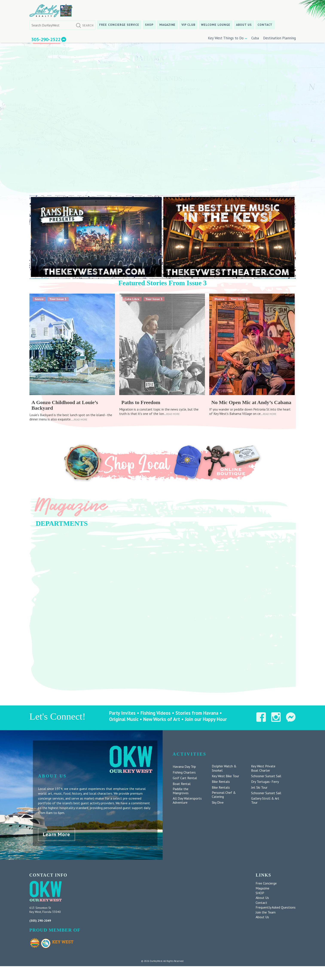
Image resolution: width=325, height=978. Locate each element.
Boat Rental (182, 784)
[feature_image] (72, 344)
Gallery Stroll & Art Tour (265, 800)
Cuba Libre (132, 299)
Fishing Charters (184, 772)
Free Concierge (266, 883)
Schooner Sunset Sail (266, 776)
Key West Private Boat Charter (263, 768)
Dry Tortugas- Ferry (265, 782)
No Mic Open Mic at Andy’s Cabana (251, 402)
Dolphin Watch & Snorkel (224, 768)
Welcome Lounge (215, 25)
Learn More (56, 834)
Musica (219, 299)
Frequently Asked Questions (276, 907)
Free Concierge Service (119, 25)
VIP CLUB (188, 25)
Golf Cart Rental (185, 778)
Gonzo (39, 299)
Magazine (167, 25)
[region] (162, 605)
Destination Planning (279, 38)
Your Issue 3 (58, 299)
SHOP (149, 25)
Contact (265, 25)
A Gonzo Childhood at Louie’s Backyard (65, 405)
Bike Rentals (221, 782)
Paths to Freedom (140, 402)
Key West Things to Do (226, 38)
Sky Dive (218, 802)
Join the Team (266, 912)
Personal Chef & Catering (224, 795)
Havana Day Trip (184, 767)
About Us (244, 25)
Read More (80, 419)
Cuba (255, 38)
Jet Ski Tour (259, 787)
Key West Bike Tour (225, 776)
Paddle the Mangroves (181, 791)
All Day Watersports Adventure (187, 800)
